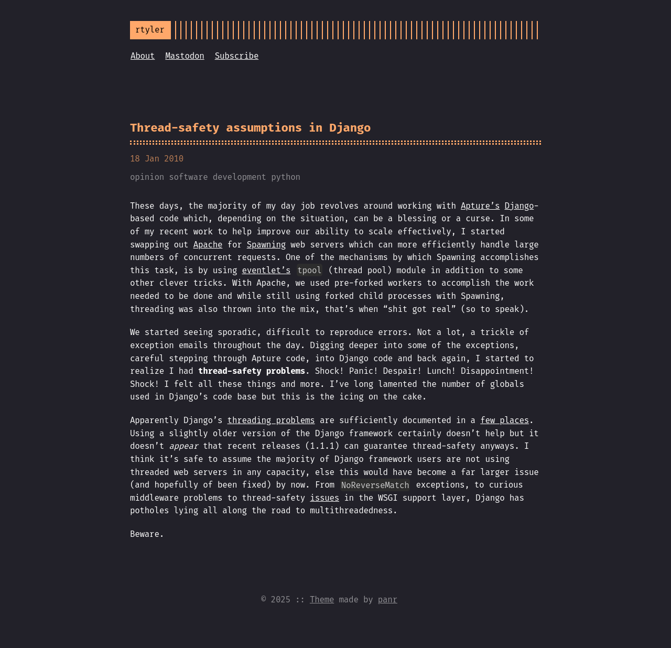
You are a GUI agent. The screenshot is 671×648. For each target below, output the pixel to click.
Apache (208, 244)
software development (217, 176)
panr (387, 599)
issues (324, 497)
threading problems (271, 420)
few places (504, 420)
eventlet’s (266, 270)
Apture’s (480, 205)
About (143, 55)
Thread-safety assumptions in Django (250, 127)
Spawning (266, 244)
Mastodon (184, 55)
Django (519, 205)
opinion (147, 176)
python (285, 176)
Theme (322, 599)
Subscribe (237, 55)
